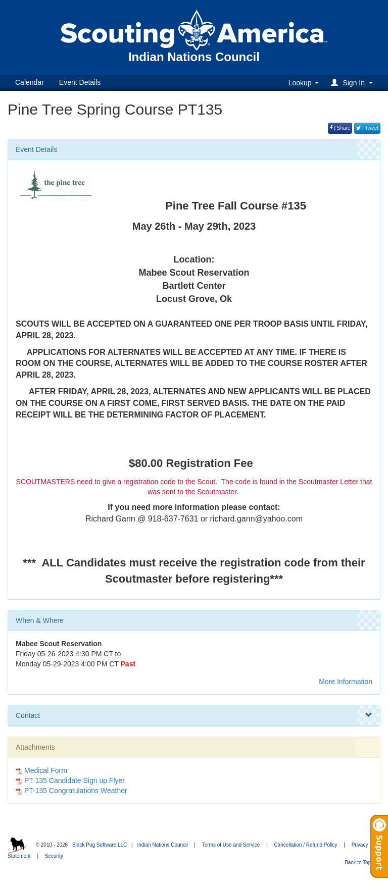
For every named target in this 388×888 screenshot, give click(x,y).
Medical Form (45, 770)
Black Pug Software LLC (99, 845)
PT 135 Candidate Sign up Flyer (74, 780)
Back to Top (361, 862)
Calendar (29, 82)
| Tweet (367, 128)
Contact (194, 715)
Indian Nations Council (162, 845)
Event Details (80, 82)
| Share (340, 128)
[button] (353, 82)
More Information (345, 681)
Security (54, 856)
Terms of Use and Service (231, 845)
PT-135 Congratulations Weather (75, 791)
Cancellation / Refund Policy (305, 845)
